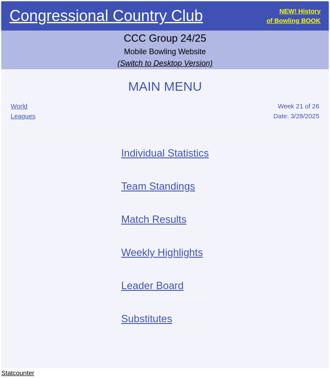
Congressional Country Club (106, 16)
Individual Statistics (165, 153)
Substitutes (146, 318)
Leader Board (152, 285)
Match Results (153, 219)
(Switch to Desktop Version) (164, 63)
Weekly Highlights (162, 252)
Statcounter (17, 372)
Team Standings (158, 186)
